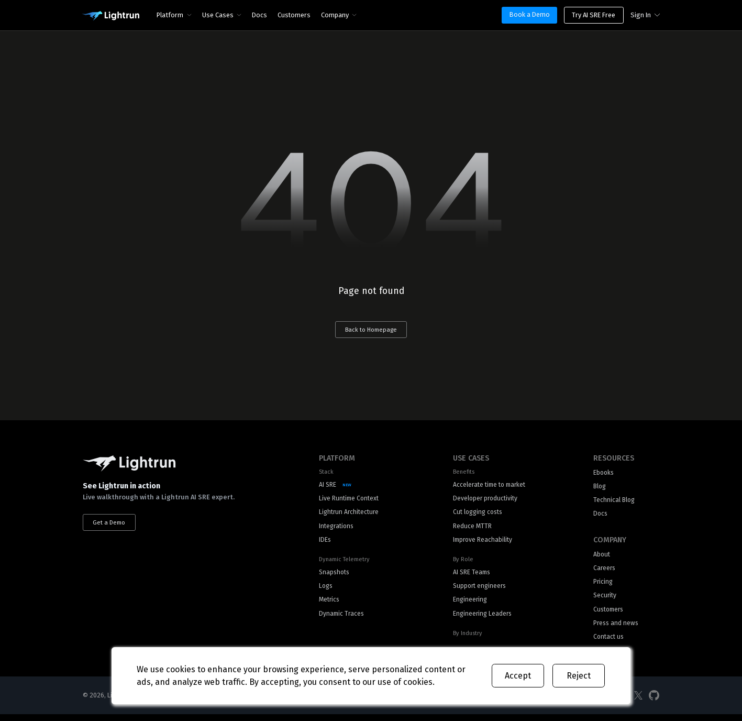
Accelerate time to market (489, 486)
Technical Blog (614, 502)
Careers (605, 572)
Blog (600, 488)
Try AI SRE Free (593, 15)
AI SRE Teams (470, 576)
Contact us (609, 643)
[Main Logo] (110, 16)
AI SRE (328, 486)
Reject (579, 676)
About (602, 558)
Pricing (603, 586)
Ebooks (604, 474)
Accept (518, 676)
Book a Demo (530, 14)
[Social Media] (638, 701)
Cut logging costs (477, 514)
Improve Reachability (481, 543)
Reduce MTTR (469, 528)
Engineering (468, 604)
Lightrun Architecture (350, 514)
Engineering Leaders (481, 618)
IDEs (325, 543)
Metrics (330, 604)
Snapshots (335, 576)
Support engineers (478, 590)
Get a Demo (110, 523)
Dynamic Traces (342, 618)
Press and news (616, 629)
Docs (260, 15)
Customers (295, 15)
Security (605, 600)
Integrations (338, 528)
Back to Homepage (371, 330)
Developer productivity (484, 500)
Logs (326, 590)
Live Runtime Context (350, 500)
